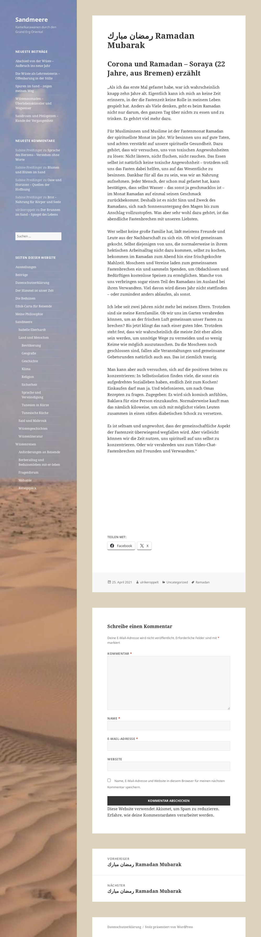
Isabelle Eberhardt (32, 329)
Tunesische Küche (35, 413)
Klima (26, 369)
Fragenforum (28, 472)
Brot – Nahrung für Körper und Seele (38, 199)
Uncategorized (177, 582)
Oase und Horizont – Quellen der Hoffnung (38, 185)
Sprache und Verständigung (32, 394)
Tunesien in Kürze (35, 405)
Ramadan (203, 582)
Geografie (29, 353)
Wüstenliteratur (31, 436)
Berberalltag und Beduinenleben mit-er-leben (39, 462)
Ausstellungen (25, 267)
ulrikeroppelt (149, 582)
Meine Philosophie (29, 314)
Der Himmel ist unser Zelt (34, 290)
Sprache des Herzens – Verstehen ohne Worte (37, 155)
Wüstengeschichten (33, 428)
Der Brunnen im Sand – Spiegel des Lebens (37, 212)
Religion (28, 377)
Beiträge (21, 275)
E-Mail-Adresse (122, 739)
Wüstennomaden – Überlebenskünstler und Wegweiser (33, 103)
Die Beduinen (25, 298)
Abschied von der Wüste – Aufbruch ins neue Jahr (34, 63)
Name (113, 718)
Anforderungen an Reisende (39, 452)
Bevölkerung (31, 345)
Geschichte (30, 361)
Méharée (25, 480)
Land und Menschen (34, 337)
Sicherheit (29, 384)
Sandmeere (31, 19)
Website (114, 759)
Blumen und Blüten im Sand (37, 169)
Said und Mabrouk (33, 420)
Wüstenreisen (25, 444)
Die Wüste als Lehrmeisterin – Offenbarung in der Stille (37, 76)
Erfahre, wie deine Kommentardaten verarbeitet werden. (160, 815)
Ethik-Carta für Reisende (33, 306)
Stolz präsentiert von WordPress (169, 927)
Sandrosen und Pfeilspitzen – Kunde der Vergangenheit (36, 118)
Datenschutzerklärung (32, 282)
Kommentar (119, 653)
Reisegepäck (27, 488)
